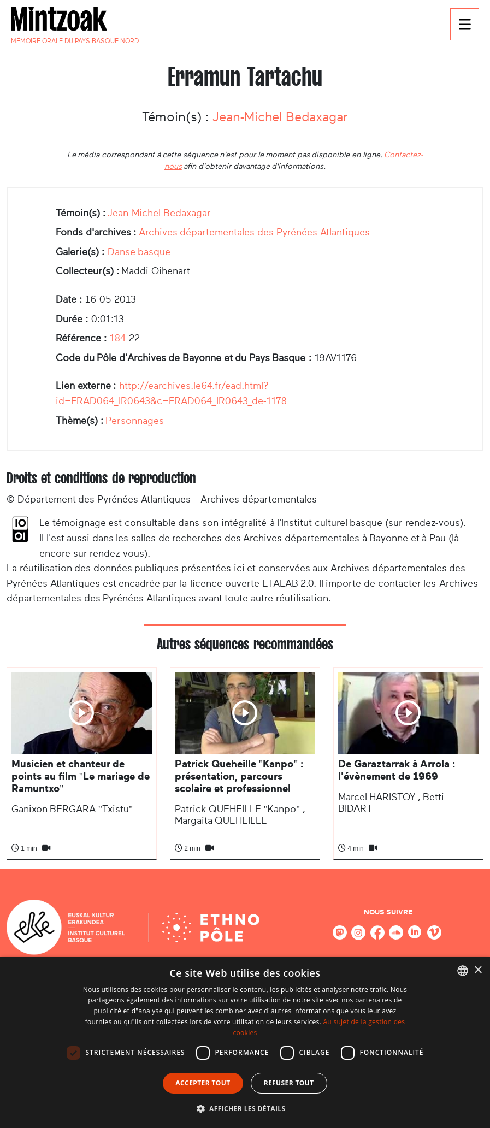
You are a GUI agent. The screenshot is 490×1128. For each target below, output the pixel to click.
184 (118, 338)
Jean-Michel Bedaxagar (280, 117)
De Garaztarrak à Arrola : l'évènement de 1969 (396, 770)
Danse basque (139, 251)
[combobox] (462, 970)
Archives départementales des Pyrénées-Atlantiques (254, 232)
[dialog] (245, 1042)
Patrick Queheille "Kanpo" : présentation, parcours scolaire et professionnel (239, 776)
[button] (245, 1108)
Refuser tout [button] (289, 1083)
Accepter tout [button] (202, 1083)
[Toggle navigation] (464, 24)
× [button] (478, 970)
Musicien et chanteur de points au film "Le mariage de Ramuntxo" (80, 776)
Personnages (134, 420)
